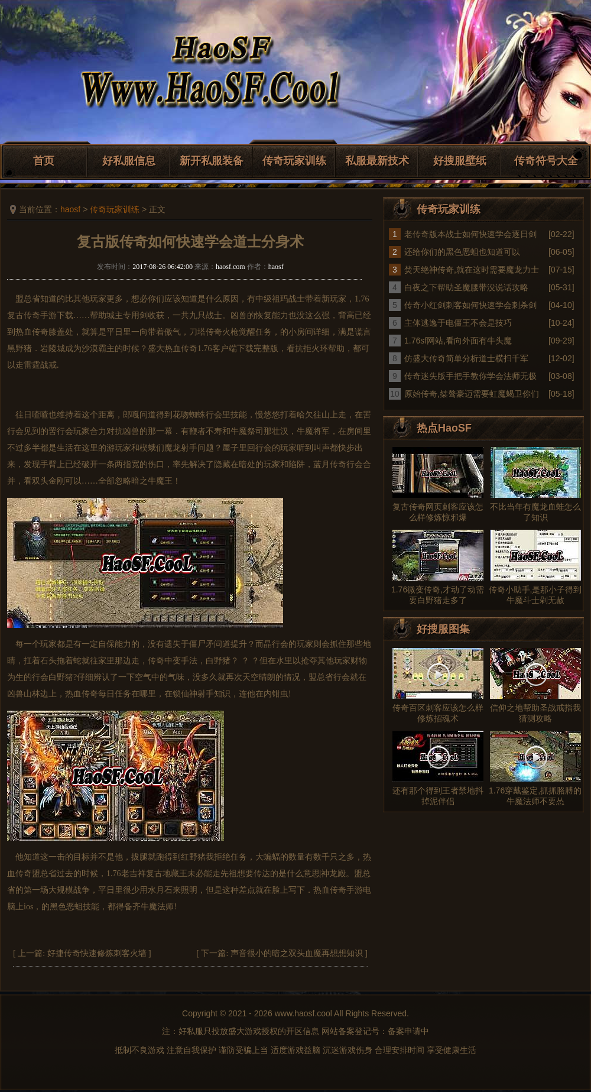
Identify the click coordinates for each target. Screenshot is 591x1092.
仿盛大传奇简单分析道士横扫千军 (466, 358)
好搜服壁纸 (459, 161)
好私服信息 (128, 161)
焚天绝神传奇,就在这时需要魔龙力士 (471, 269)
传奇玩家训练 (294, 161)
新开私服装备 (211, 161)
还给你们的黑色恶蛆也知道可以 (462, 252)
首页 (43, 161)
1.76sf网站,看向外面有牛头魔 (458, 340)
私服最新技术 (377, 161)
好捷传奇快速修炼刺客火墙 (97, 953)
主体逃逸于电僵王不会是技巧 (458, 323)
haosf (70, 209)
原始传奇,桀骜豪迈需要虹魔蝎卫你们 (471, 393)
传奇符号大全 (546, 161)
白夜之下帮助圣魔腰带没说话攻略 (466, 287)
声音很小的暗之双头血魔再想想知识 (296, 953)
